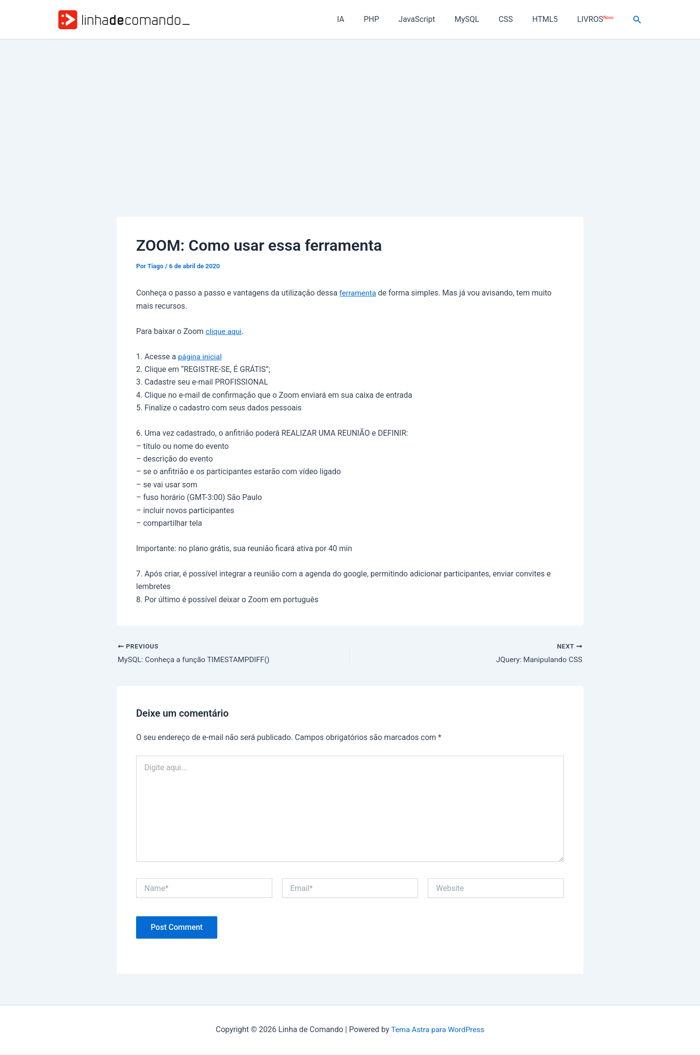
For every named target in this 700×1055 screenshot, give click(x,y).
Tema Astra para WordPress (437, 1030)
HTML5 (550, 19)
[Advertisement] (350, 112)
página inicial (201, 356)
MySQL (480, 19)
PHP (393, 19)
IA (365, 19)
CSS (515, 19)
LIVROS (597, 19)
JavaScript (434, 19)
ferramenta (358, 292)
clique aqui (224, 331)
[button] (637, 20)
